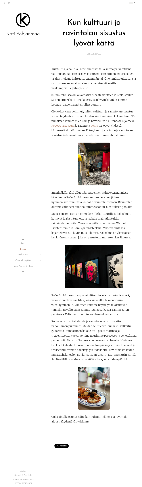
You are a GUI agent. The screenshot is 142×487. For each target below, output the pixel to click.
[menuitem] (23, 243)
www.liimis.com (23, 483)
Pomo (94, 125)
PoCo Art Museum (63, 125)
